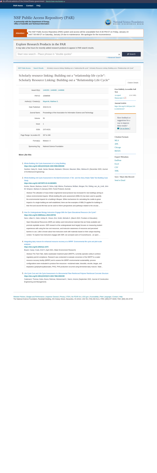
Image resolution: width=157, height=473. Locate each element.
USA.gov (85, 297)
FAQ (38, 6)
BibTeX (118, 151)
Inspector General (52, 297)
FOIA (68, 297)
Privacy (62, 297)
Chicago (118, 147)
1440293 (46, 90)
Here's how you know (55, 1)
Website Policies (19, 297)
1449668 (61, 90)
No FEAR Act (76, 297)
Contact (29, 6)
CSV (116, 167)
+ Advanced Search (114, 57)
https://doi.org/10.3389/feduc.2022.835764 (40, 215)
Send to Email (120, 180)
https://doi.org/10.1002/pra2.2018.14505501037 (125, 107)
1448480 (53, 90)
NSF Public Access (24, 68)
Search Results (38, 68)
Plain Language (105, 297)
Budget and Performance (35, 297)
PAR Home (18, 6)
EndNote (118, 160)
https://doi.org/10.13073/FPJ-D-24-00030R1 (41, 183)
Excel (117, 164)
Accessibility (94, 297)
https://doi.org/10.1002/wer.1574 (36, 247)
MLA (117, 140)
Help (121, 297)
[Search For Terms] (68, 54)
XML (117, 171)
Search (131, 54)
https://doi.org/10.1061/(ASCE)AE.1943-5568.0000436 (44, 166)
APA (116, 144)
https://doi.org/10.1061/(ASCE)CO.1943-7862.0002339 (44, 276)
